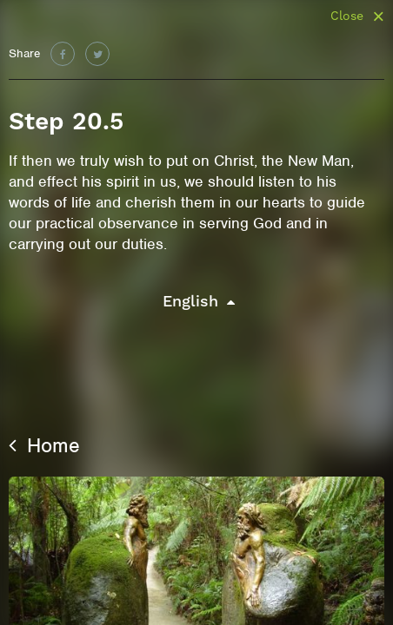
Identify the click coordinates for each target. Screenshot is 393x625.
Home (44, 445)
